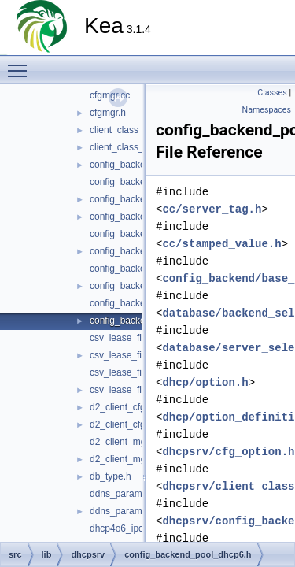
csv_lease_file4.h (126, 355)
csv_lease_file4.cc (128, 337)
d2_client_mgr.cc (125, 441)
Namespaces (266, 110)
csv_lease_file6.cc (128, 372)
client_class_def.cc (129, 129)
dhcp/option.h (205, 382)
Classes (271, 92)
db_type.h (110, 476)
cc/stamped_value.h (221, 243)
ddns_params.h (122, 511)
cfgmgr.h (108, 112)
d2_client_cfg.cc (123, 407)
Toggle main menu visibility (21, 64)
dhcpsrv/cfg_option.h (228, 451)
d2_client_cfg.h (121, 424)
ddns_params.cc (124, 493)
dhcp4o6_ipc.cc (122, 528)
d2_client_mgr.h (123, 459)
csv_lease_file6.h (126, 389)
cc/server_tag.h (211, 209)
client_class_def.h (127, 147)
